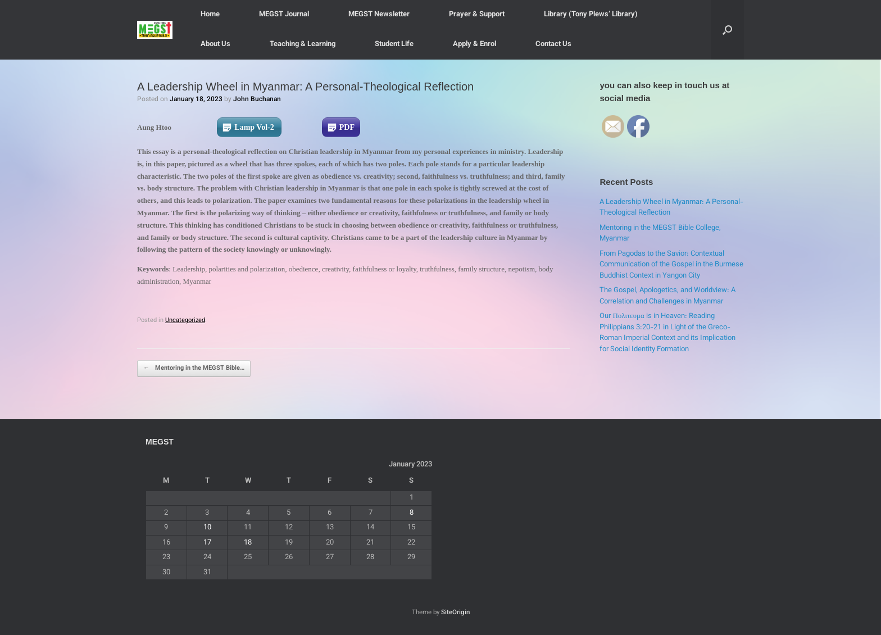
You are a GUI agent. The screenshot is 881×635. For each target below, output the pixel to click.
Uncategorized (185, 320)
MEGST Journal (284, 14)
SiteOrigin (455, 612)
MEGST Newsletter (379, 14)
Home (210, 14)
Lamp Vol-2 (255, 127)
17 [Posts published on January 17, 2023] (207, 542)
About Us (215, 44)
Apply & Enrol (474, 44)
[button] (727, 30)
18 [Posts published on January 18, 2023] (248, 542)
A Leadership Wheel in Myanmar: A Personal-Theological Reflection (671, 208)
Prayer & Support (477, 14)
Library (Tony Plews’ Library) (591, 14)
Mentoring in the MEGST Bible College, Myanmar (660, 234)
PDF (347, 127)
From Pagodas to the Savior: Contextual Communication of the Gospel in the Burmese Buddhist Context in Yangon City (671, 265)
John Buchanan (257, 99)
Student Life (394, 44)
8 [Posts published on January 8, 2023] (412, 513)
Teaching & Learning (302, 44)
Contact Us (553, 44)
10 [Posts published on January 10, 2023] (207, 527)
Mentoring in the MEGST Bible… (193, 369)
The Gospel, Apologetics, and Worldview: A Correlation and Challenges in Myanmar (667, 296)
